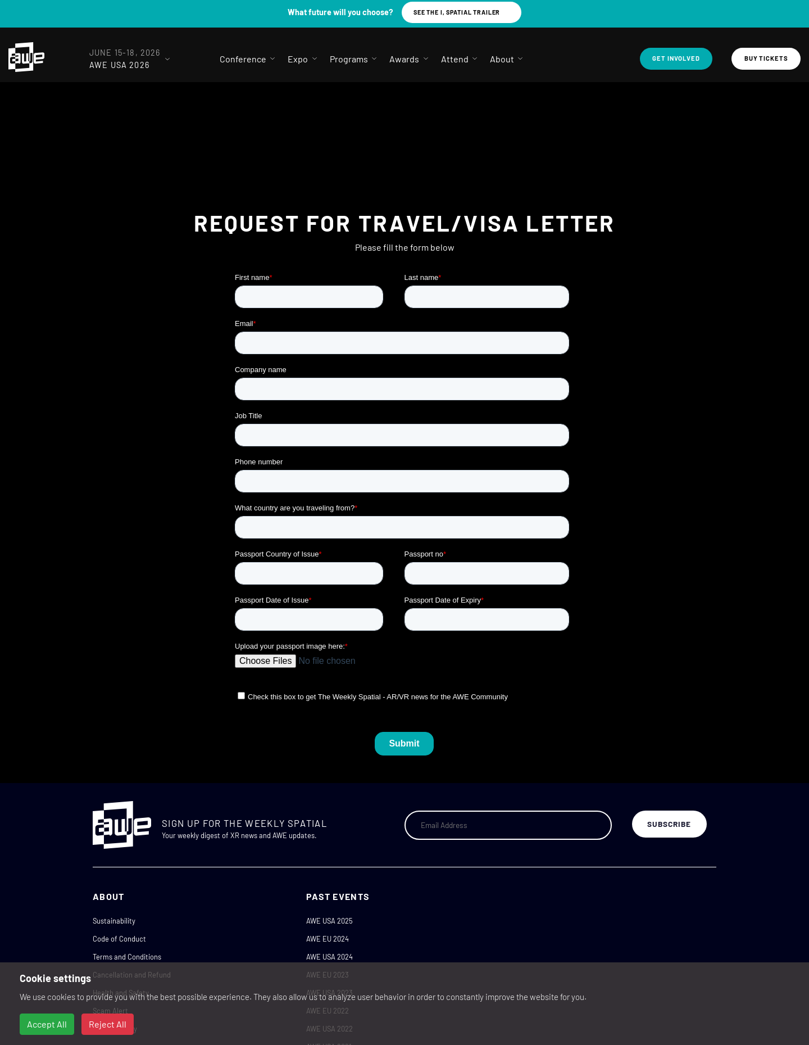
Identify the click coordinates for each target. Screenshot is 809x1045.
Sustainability (114, 920)
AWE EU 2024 (327, 938)
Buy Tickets (766, 58)
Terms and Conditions (127, 956)
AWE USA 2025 (329, 920)
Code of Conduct (119, 938)
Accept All (47, 1024)
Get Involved (676, 58)
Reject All (107, 1024)
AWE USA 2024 (329, 956)
